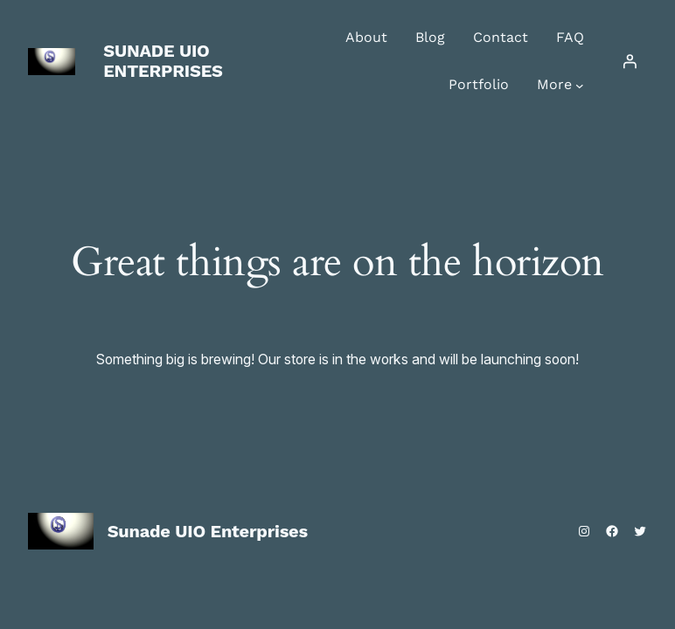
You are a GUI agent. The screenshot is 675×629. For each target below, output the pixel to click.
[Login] (629, 61)
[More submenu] (579, 85)
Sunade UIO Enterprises (163, 60)
